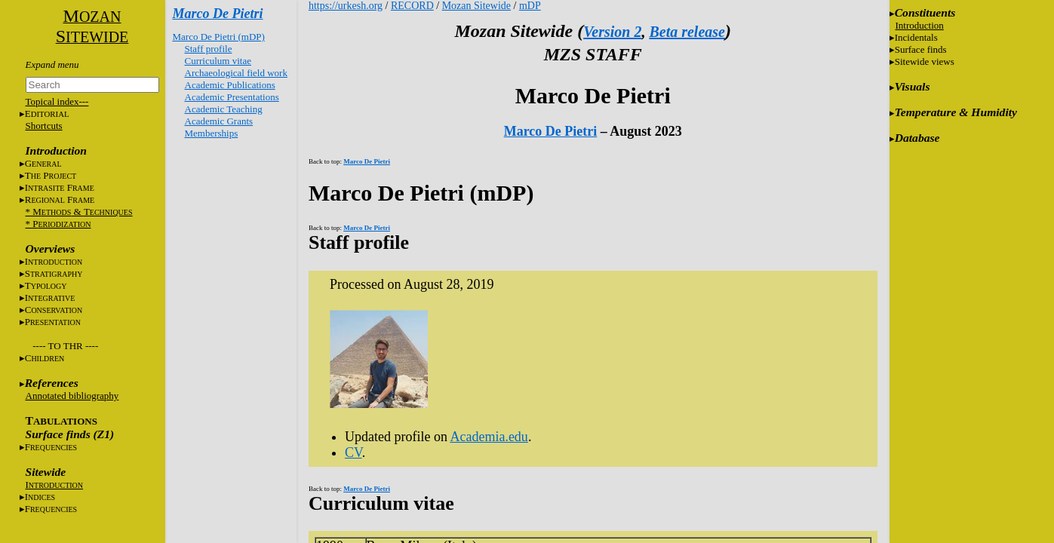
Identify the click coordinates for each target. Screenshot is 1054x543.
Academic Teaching (224, 109)
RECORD (412, 5)
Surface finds (921, 49)
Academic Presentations (232, 97)
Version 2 (612, 31)
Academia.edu (488, 436)
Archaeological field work (236, 72)
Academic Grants (219, 121)
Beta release (687, 31)
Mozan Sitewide (476, 5)
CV (353, 452)
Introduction (920, 25)
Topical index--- (57, 101)
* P (58, 223)
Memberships (211, 133)
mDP (530, 5)
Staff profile (208, 48)
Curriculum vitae (218, 60)
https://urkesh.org (346, 5)
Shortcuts (44, 125)
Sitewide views (924, 61)
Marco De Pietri (218, 13)
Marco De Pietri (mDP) (219, 36)
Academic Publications (230, 84)
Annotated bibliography (72, 395)
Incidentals (916, 37)
